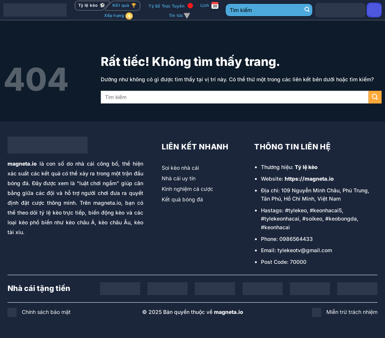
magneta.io (22, 163)
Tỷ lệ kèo (306, 167)
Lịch (204, 5)
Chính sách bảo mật (46, 312)
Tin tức (179, 16)
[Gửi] (307, 10)
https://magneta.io (309, 178)
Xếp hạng (114, 15)
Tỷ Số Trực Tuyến (167, 6)
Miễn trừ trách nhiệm (351, 312)
